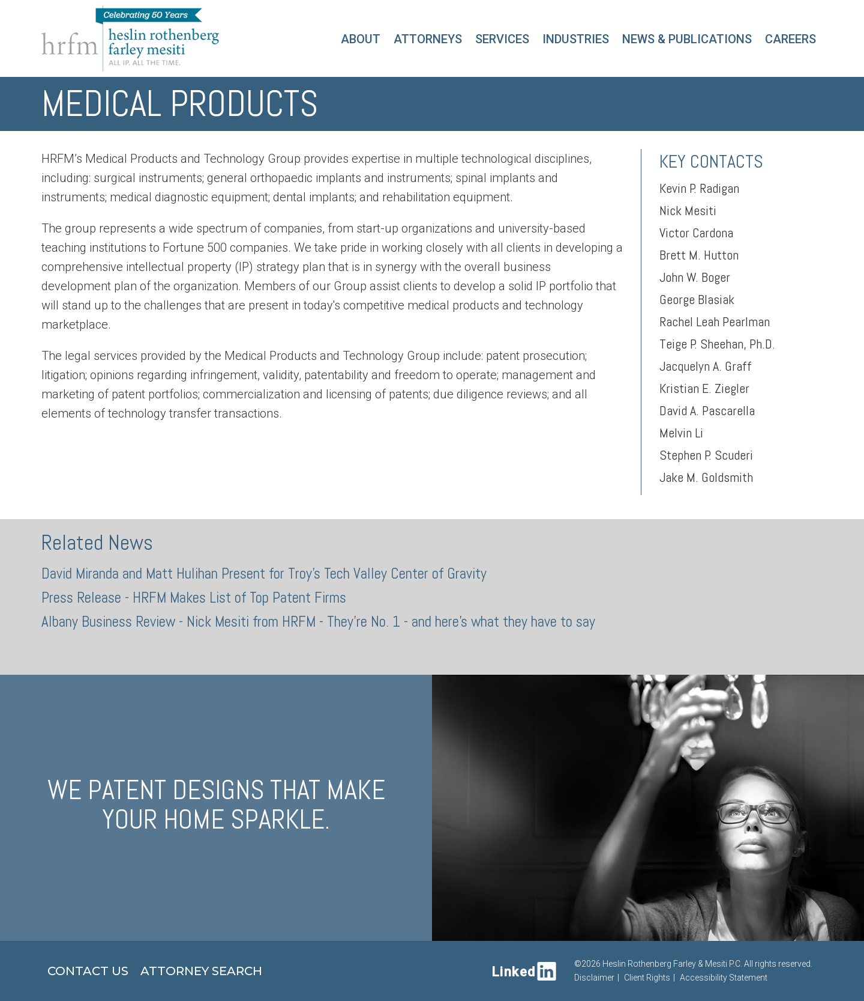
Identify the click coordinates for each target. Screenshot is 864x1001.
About (360, 39)
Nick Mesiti (687, 210)
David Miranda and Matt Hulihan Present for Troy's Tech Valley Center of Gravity (264, 573)
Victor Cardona (696, 232)
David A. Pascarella (707, 410)
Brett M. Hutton (699, 254)
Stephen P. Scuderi (706, 454)
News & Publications (687, 39)
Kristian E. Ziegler (704, 388)
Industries (575, 39)
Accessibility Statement (723, 977)
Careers (790, 39)
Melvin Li (681, 432)
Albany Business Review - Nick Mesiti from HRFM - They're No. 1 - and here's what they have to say (318, 621)
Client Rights (647, 977)
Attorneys (428, 39)
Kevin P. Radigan (699, 188)
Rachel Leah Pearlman (714, 321)
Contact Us (87, 971)
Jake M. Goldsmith (706, 477)
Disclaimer (594, 977)
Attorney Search (201, 971)
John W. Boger (694, 277)
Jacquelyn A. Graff (705, 366)
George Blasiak (696, 299)
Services (502, 39)
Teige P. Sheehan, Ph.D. (717, 343)
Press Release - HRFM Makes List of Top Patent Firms (193, 597)
